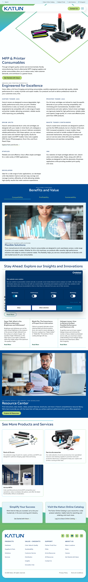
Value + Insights (32, 541)
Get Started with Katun (12, 78)
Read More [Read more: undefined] (10, 314)
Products (9, 541)
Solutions (8, 553)
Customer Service (30, 553)
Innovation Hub (29, 565)
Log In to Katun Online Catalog (65, 519)
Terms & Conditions (77, 573)
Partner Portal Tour (50, 545)
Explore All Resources (11, 413)
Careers (67, 553)
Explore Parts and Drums (11, 145)
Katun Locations (70, 545)
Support (49, 541)
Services (7, 557)
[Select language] (82, 2)
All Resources (49, 557)
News (67, 549)
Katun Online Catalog (48, 2)
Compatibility (17, 197)
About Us (69, 541)
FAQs (46, 549)
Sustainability (70, 197)
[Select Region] (71, 2)
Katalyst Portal (60, 2)
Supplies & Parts (10, 549)
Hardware (8, 545)
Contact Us (74, 8)
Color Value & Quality (31, 545)
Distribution (28, 557)
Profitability (44, 197)
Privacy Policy (63, 573)
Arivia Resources (50, 553)
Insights (27, 561)
